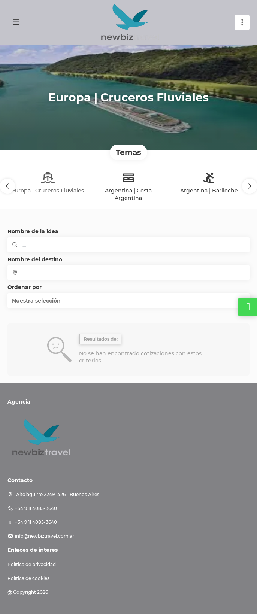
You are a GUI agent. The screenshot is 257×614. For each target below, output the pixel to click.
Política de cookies (28, 578)
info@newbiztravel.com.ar (44, 536)
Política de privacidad (31, 564)
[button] (7, 186)
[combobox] (128, 272)
